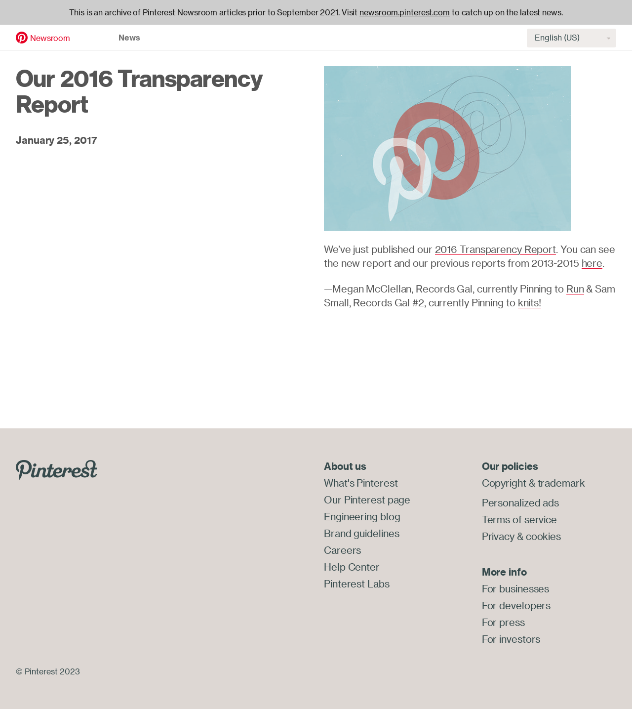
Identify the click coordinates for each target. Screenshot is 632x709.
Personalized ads (520, 503)
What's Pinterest (360, 483)
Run (575, 289)
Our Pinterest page (367, 500)
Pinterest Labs (357, 584)
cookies (543, 536)
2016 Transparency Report (495, 249)
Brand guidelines (361, 533)
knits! (529, 302)
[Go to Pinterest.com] (56, 468)
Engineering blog (362, 516)
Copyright (504, 483)
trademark (561, 483)
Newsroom (50, 38)
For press (503, 622)
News (129, 37)
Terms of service (519, 519)
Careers (342, 550)
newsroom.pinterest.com (404, 12)
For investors (511, 639)
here (592, 263)
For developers (516, 605)
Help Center (352, 567)
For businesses (516, 589)
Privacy (498, 536)
